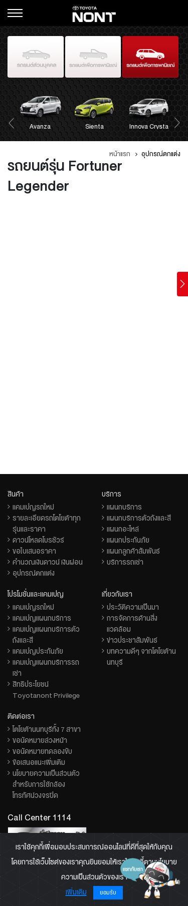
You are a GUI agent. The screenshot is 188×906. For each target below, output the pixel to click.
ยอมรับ (108, 892)
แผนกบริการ (124, 507)
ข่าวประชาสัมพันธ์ (132, 640)
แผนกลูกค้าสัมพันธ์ (133, 551)
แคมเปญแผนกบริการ (42, 618)
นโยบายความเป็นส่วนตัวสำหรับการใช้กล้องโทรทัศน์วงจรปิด (46, 784)
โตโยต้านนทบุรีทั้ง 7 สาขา (47, 729)
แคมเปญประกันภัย (38, 651)
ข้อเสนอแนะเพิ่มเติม (39, 762)
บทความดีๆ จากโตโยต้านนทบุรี (141, 656)
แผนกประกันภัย (128, 540)
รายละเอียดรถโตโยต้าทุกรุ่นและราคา (47, 523)
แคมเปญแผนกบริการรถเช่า (46, 667)
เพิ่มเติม (76, 892)
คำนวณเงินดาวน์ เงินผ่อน (48, 562)
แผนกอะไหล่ (123, 529)
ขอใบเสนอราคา (34, 551)
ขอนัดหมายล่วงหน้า (40, 740)
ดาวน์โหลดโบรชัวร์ (38, 540)
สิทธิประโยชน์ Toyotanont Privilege (46, 689)
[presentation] (11, 122)
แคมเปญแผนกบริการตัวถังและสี (46, 634)
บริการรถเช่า (125, 562)
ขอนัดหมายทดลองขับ (42, 751)
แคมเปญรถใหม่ (33, 507)
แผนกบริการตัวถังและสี (139, 518)
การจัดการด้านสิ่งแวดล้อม (132, 623)
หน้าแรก (119, 154)
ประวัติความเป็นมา (133, 607)
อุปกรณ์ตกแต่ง (34, 573)
